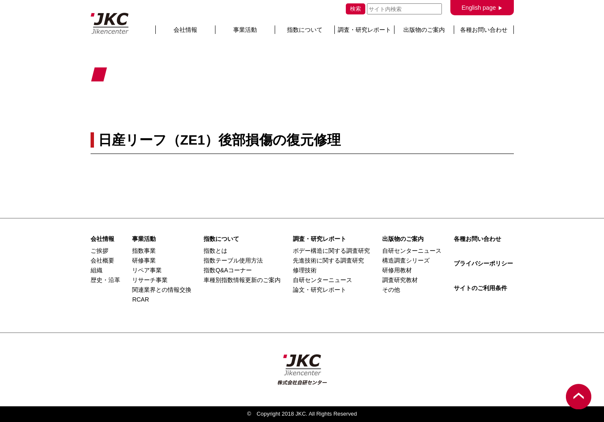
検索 (355, 9)
